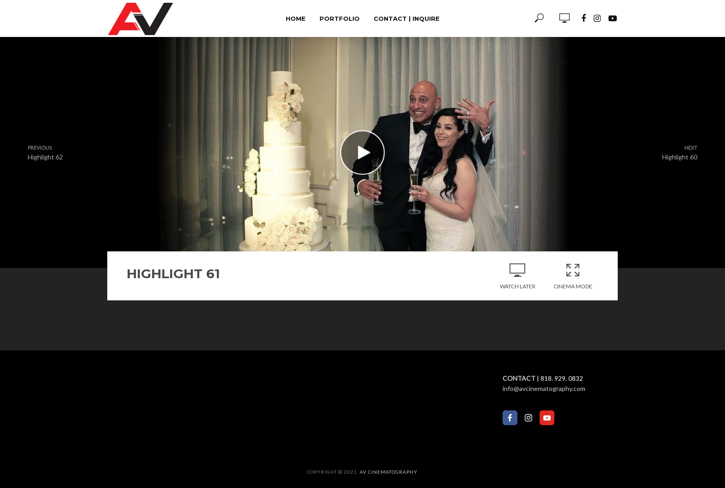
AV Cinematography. (389, 472)
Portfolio (339, 18)
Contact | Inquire (407, 18)
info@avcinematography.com (544, 388)
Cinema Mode (573, 276)
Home (296, 18)
